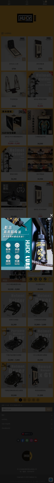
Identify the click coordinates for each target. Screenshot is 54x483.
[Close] (51, 215)
